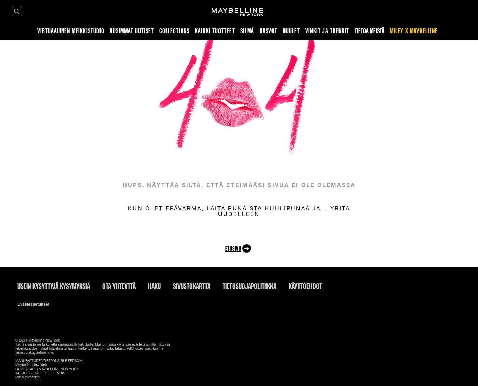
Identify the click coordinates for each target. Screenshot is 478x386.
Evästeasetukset (33, 304)
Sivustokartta (191, 286)
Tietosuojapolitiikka (249, 286)
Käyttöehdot (305, 286)
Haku (154, 286)
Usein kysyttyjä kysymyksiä (53, 286)
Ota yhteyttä (119, 286)
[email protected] (28, 377)
